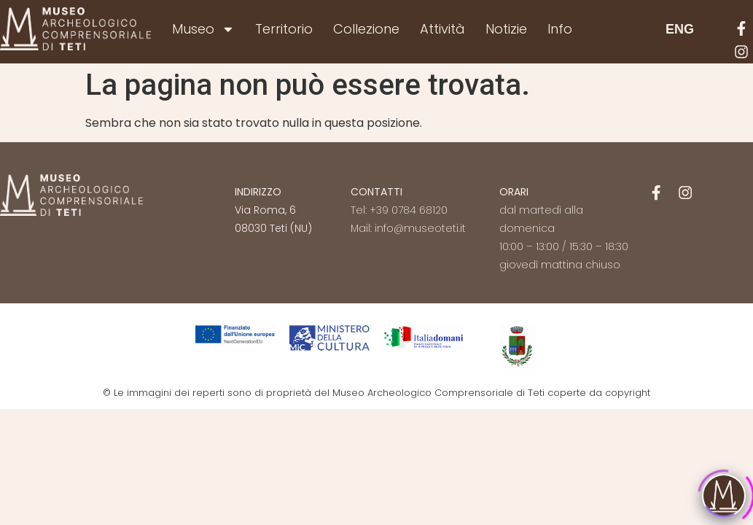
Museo (203, 29)
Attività (442, 29)
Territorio (284, 29)
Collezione (366, 29)
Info (559, 29)
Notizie (506, 29)
